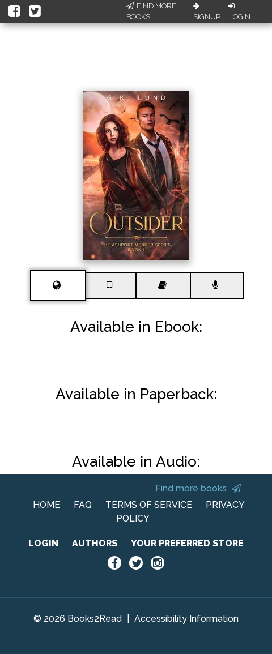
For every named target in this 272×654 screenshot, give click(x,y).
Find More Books (151, 12)
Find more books (198, 488)
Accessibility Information (186, 618)
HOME (46, 504)
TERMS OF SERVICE (148, 504)
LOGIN (43, 543)
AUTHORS (94, 543)
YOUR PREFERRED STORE (187, 543)
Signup (206, 12)
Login (239, 12)
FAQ (83, 504)
